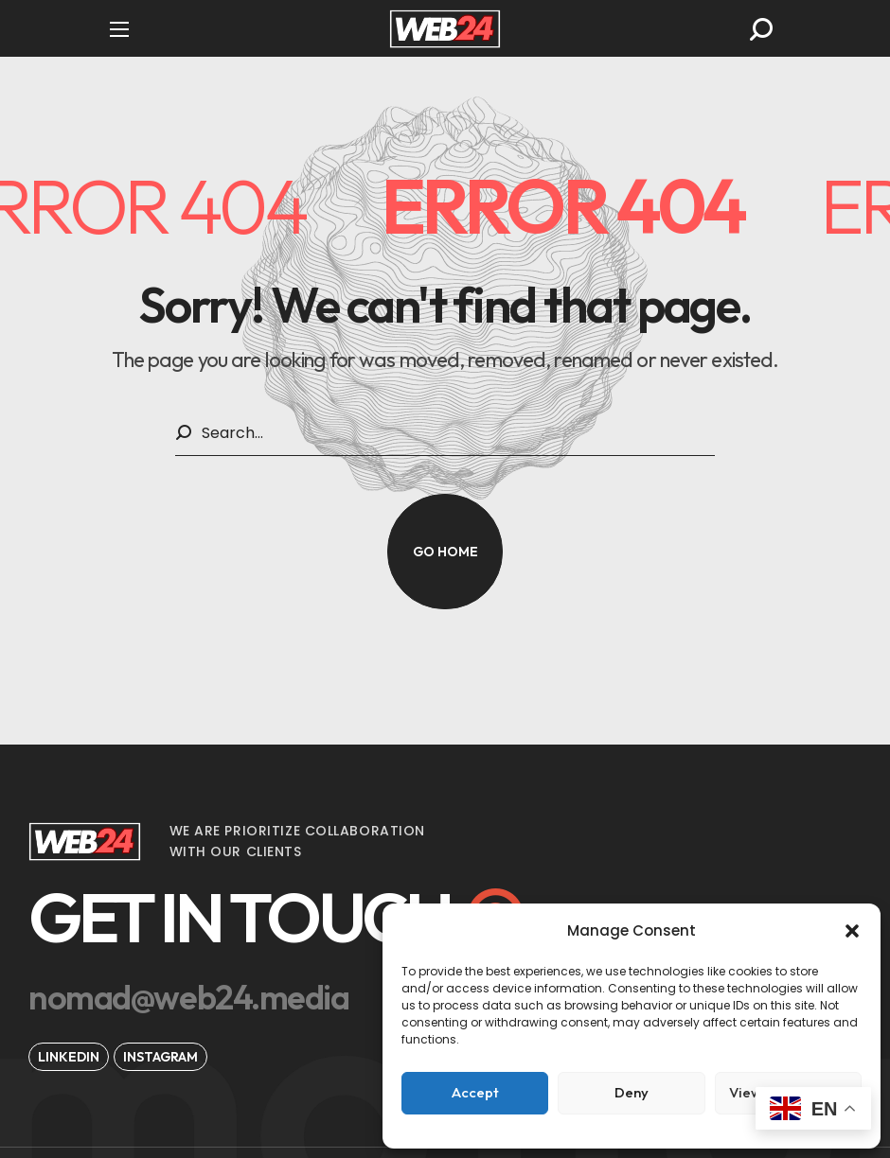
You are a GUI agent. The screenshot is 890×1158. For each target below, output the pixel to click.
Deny (631, 1092)
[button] (852, 930)
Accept (475, 1092)
